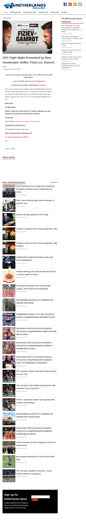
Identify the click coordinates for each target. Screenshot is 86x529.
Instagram (26, 121)
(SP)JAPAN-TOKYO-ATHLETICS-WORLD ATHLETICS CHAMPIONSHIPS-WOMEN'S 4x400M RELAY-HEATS (34, 431)
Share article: (9, 157)
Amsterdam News (15, 12)
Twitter (37, 121)
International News (29, 12)
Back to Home (7, 18)
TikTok (32, 121)
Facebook (18, 121)
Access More (53, 182)
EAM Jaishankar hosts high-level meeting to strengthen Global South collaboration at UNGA (35, 189)
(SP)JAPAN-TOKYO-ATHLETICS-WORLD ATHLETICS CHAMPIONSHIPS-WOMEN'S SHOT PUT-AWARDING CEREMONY (34, 360)
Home (5, 12)
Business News (43, 12)
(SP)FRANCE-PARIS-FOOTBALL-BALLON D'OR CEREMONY (70, 66)
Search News (55, 12)
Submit (35, 499)
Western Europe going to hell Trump (32, 215)
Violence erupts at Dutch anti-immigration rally (36, 229)
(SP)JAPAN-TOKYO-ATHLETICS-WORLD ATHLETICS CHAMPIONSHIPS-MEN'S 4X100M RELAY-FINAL (36, 331)
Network (64, 12)
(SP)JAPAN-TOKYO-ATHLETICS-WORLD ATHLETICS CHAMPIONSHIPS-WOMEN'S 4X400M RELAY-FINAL (34, 346)
